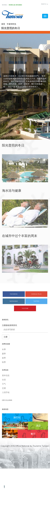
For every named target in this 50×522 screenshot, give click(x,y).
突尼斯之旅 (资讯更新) (15, 5)
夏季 (4, 353)
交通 (4, 388)
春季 (4, 358)
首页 (3, 24)
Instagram (14, 301)
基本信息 (5, 375)
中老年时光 (11, 24)
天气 (4, 384)
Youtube (25, 308)
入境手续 (5, 392)
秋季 (4, 362)
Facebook (13, 294)
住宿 (4, 379)
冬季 (4, 349)
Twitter (36, 301)
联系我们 (4, 5)
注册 (5, 337)
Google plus (36, 294)
